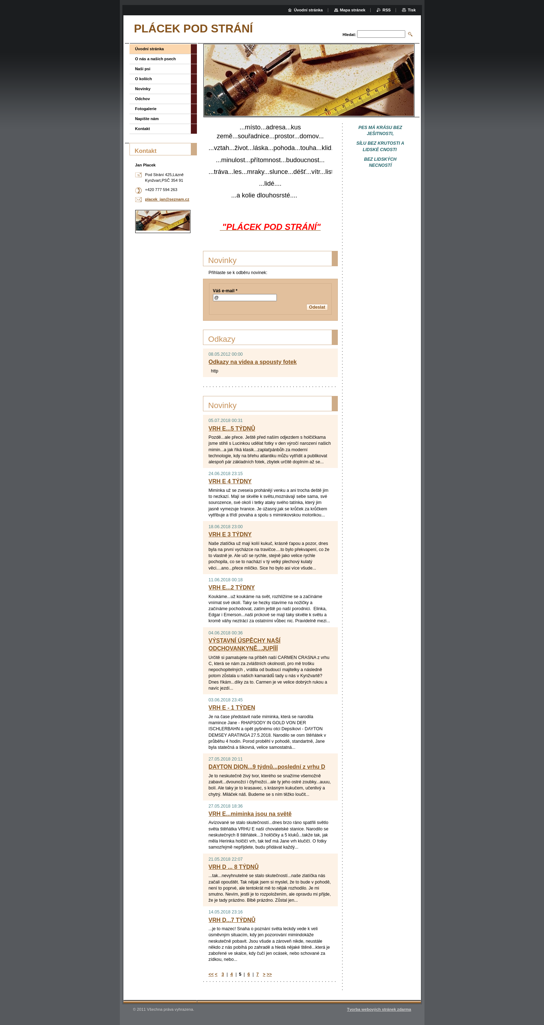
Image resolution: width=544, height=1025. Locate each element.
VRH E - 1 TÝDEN (232, 708)
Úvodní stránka (149, 49)
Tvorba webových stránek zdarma (379, 1009)
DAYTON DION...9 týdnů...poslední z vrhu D (267, 767)
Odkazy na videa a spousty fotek (253, 362)
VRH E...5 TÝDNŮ (232, 429)
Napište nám (147, 119)
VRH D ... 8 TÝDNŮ (234, 867)
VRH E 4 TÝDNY (230, 481)
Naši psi (143, 69)
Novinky (143, 89)
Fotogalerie (146, 109)
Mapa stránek (353, 10)
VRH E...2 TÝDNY (232, 587)
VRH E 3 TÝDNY (230, 534)
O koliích (143, 79)
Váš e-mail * (225, 290)
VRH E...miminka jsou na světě (250, 814)
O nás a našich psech (155, 59)
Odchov (142, 99)
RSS (386, 10)
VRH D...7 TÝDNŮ (232, 920)
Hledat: (349, 34)
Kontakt (142, 129)
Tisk (412, 10)
